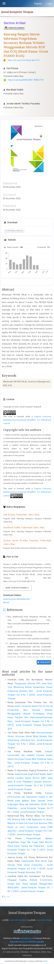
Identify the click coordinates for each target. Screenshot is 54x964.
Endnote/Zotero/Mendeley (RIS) (16, 599)
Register (38, 3)
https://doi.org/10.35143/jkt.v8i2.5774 (23, 60)
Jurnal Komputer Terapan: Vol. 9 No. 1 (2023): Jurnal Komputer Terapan (30, 695)
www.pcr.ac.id (27, 938)
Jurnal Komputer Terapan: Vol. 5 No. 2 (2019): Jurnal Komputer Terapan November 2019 (30, 725)
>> (8, 897)
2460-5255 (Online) (18, 920)
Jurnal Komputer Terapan (17, 11)
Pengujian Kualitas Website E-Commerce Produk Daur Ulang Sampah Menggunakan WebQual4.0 (30, 884)
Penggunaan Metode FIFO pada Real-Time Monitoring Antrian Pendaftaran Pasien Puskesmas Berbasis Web (30, 687)
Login (49, 3)
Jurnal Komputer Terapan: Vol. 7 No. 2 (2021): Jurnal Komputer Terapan (30, 850)
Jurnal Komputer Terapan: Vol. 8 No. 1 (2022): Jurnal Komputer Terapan (30, 744)
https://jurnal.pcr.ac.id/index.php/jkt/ (27, 942)
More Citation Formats (17, 588)
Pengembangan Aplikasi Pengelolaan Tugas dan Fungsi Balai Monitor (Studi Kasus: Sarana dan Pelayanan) (30, 842)
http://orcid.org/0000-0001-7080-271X (26, 80)
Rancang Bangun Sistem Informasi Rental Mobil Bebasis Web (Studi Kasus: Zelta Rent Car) (30, 736)
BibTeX (6, 602)
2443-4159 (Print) (44, 920)
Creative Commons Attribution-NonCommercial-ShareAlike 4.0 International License (27, 419)
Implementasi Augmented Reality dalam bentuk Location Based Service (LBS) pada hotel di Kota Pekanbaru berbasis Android (30, 778)
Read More (44, 662)
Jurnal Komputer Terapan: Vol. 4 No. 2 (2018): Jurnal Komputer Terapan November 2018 (30, 869)
